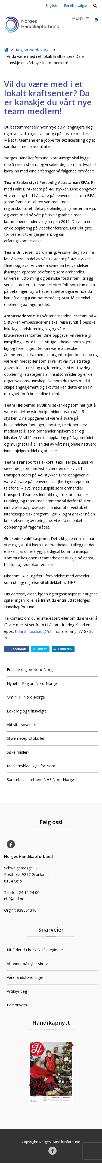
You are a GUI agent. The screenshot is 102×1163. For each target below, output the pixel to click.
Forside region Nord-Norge (31, 669)
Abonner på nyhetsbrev (27, 963)
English (51, 5)
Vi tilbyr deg (17, 991)
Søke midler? (18, 752)
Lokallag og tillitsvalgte (27, 711)
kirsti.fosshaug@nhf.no (39, 631)
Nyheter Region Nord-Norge (32, 683)
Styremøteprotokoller (26, 738)
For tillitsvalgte (75, 5)
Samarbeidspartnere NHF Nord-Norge (40, 779)
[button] (78, 19)
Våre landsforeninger (25, 977)
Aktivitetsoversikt (22, 724)
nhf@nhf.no (14, 898)
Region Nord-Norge (33, 49)
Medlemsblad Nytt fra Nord (31, 765)
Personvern (17, 1004)
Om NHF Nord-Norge (26, 697)
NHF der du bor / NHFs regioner (35, 949)
